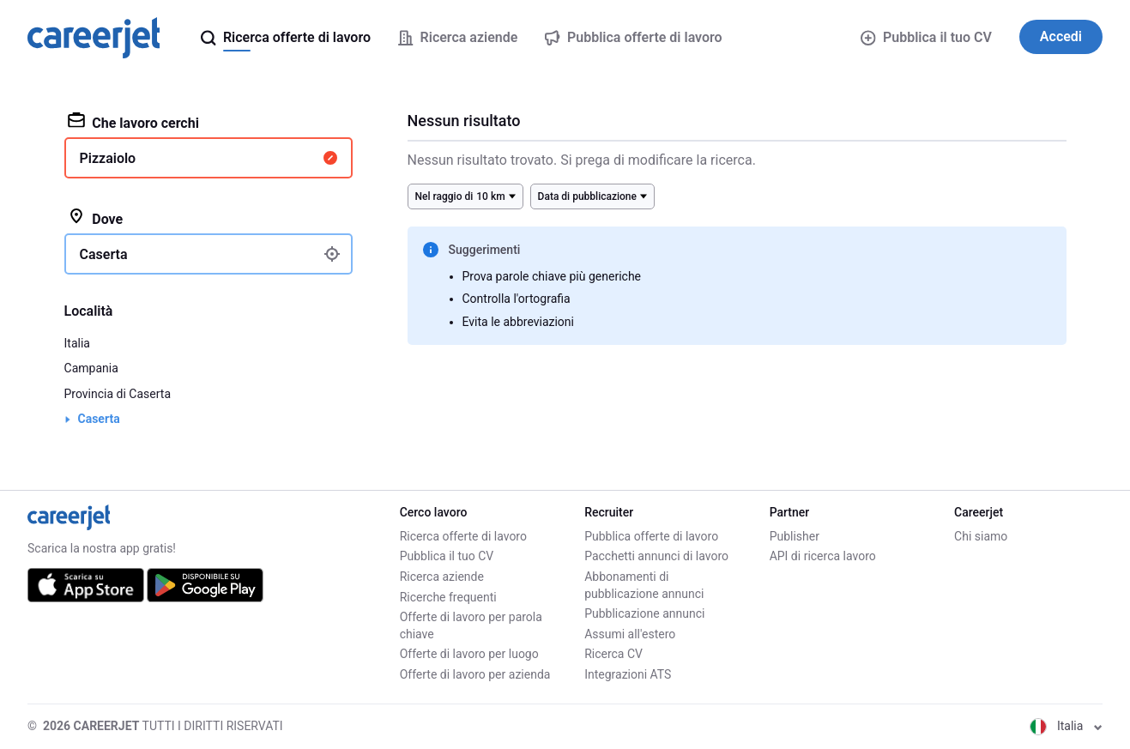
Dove (96, 217)
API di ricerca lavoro (823, 556)
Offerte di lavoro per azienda (475, 674)
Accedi (1061, 36)
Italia (77, 343)
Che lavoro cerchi (133, 121)
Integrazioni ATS (627, 674)
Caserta (99, 419)
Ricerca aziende (442, 576)
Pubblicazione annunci (644, 613)
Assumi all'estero (629, 634)
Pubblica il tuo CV (926, 37)
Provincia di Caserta (118, 394)
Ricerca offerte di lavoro (463, 536)
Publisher (794, 536)
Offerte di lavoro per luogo (469, 654)
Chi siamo (980, 536)
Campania (91, 368)
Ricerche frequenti (448, 597)
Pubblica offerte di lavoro (651, 536)
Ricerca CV (613, 654)
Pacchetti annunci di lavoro (656, 556)
